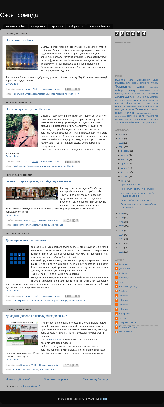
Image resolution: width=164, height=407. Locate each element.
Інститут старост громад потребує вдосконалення (39, 181)
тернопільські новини (128, 122)
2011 (121, 252)
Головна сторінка (16, 26)
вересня (125, 151)
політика (154, 109)
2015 (121, 235)
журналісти (148, 100)
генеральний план (149, 90)
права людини (56, 94)
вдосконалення (20, 225)
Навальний (18, 94)
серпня (125, 155)
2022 (121, 143)
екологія (137, 100)
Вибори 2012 (75, 26)
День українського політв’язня (26, 240)
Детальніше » (13, 84)
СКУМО (154, 83)
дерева (16, 369)
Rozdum (123, 291)
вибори (119, 90)
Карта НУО (56, 26)
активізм (154, 87)
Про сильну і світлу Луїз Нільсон (28, 109)
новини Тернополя (137, 109)
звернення (146, 103)
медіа (155, 106)
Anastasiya (124, 277)
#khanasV (123, 264)
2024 (121, 138)
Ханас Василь (126, 332)
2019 (121, 218)
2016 (121, 230)
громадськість (122, 93)
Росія (76, 94)
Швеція (70, 166)
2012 (121, 247)
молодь (119, 109)
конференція (138, 106)
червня (125, 159)
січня (124, 181)
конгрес (119, 106)
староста (33, 225)
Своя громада (19, 15)
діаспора (154, 97)
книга (155, 103)
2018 (121, 222)
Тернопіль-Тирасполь (129, 327)
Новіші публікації (18, 379)
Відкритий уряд (124, 80)
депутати (119, 97)
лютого (125, 176)
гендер (132, 90)
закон (137, 103)
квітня (124, 168)
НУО (127, 83)
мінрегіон (44, 369)
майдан (148, 106)
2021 (121, 147)
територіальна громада (51, 225)
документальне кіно (137, 96)
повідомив (55, 339)
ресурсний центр (136, 116)
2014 (121, 239)
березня (125, 172)
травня (125, 164)
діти (117, 100)
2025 (121, 134)
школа (152, 122)
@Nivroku (123, 273)
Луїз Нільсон (19, 166)
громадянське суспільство (145, 93)
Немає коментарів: (51, 89)
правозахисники (77, 300)
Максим (122, 318)
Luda (121, 282)
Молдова (119, 83)
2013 (121, 243)
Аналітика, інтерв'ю (100, 26)
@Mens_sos (125, 268)
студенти (149, 116)
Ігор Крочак (124, 313)
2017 (121, 226)
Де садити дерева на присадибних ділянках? (36, 316)
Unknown (123, 295)
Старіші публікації (95, 379)
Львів (155, 80)
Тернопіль (123, 86)
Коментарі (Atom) (31, 386)
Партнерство (144, 83)
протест (69, 94)
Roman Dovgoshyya (128, 286)
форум (145, 122)
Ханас (141, 86)
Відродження (143, 80)
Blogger (103, 399)
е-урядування (126, 100)
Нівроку (134, 83)
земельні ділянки (29, 369)
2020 (121, 213)
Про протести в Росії (20, 40)
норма (53, 369)
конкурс (128, 106)
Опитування (38, 26)
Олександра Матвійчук (36, 94)
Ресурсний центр (127, 322)
